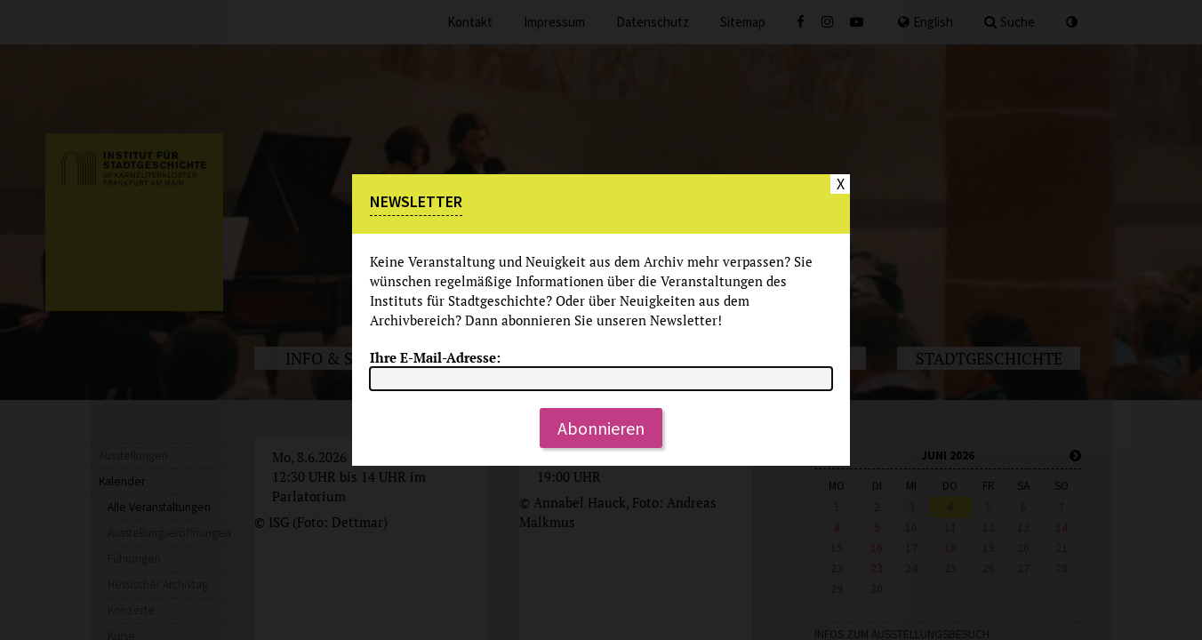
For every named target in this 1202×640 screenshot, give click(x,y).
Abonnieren (601, 428)
